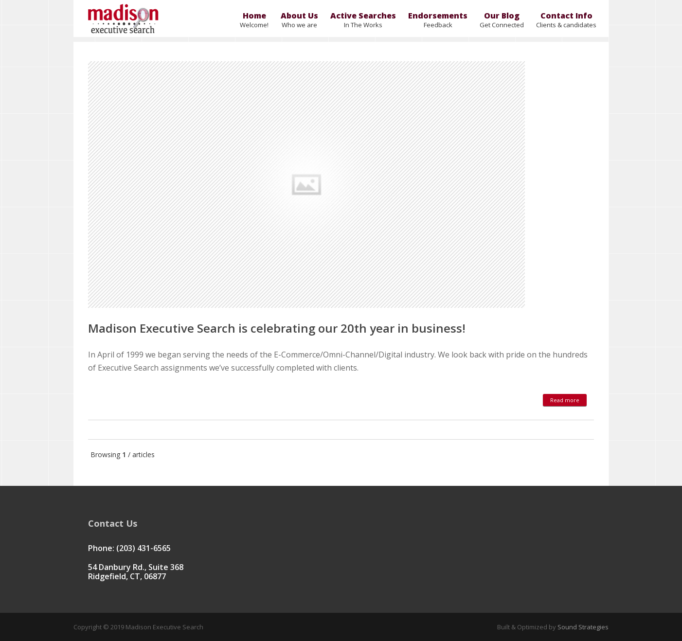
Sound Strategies (582, 627)
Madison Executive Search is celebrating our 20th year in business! (277, 328)
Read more (564, 400)
